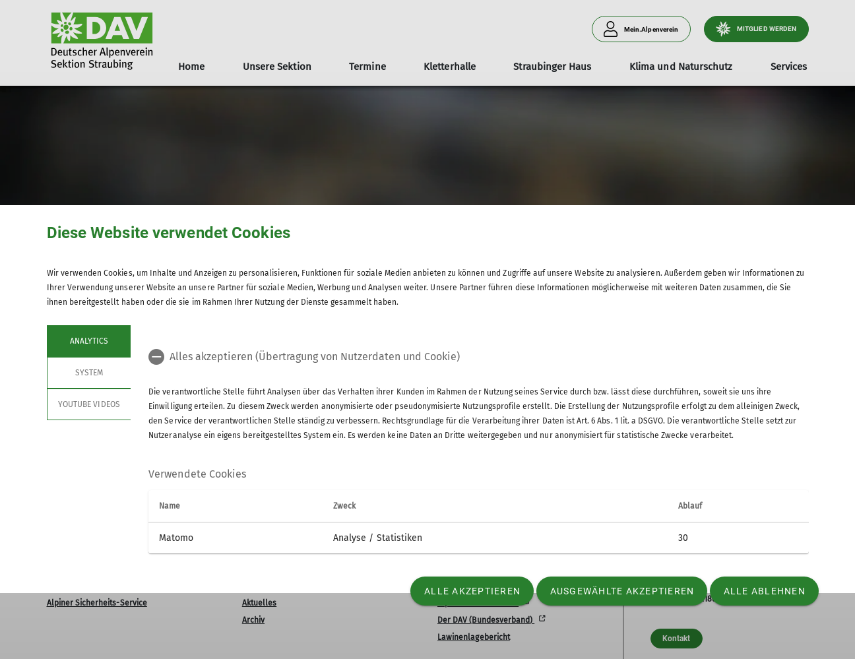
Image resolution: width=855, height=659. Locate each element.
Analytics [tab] (88, 341)
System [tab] (88, 372)
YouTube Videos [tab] (89, 404)
